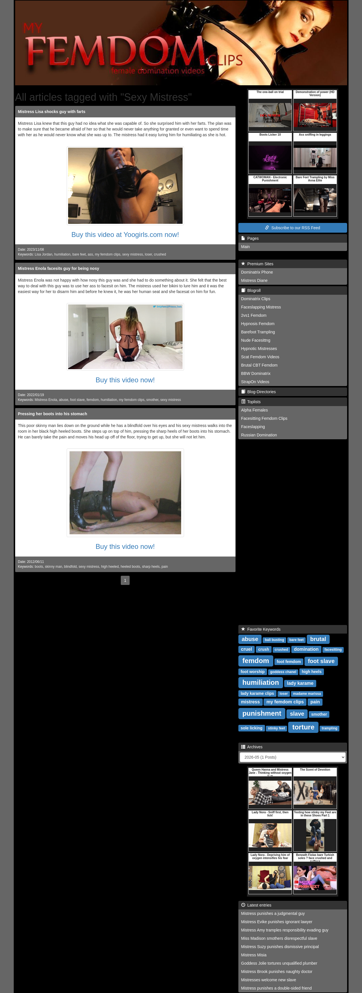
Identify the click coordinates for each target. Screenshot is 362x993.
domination (306, 649)
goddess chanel (283, 672)
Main (245, 246)
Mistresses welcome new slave (268, 980)
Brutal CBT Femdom (259, 365)
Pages (250, 238)
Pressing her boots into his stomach (52, 414)
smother (152, 400)
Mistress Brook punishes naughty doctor (276, 971)
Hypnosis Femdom (258, 323)
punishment (261, 713)
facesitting (333, 650)
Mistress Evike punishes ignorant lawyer (276, 921)
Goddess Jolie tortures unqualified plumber (279, 963)
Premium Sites (257, 264)
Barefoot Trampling (258, 332)
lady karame (300, 683)
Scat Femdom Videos (260, 357)
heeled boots (130, 567)
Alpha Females (254, 410)
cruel (246, 649)
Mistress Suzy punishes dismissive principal (280, 946)
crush (263, 649)
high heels (312, 671)
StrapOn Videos (255, 381)
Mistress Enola (46, 400)
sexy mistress (132, 254)
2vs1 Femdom (254, 315)
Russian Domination (259, 435)
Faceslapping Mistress (261, 307)
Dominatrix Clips (255, 298)
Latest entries (256, 905)
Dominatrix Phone (257, 272)
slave (297, 714)
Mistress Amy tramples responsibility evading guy (285, 930)
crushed (160, 254)
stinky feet (276, 728)
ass (90, 254)
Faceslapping (253, 426)
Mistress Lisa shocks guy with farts (52, 111)
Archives (252, 747)
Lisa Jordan (43, 254)
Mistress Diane (254, 280)
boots (39, 567)
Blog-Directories (258, 391)
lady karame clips (257, 693)
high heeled (110, 567)
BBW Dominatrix (256, 373)
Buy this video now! (125, 380)
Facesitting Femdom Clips (264, 418)
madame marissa (307, 694)
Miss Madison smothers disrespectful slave (279, 938)
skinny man (53, 567)
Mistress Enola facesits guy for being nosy (58, 268)
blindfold (70, 567)
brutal (318, 639)
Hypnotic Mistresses (259, 348)
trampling (329, 728)
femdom (92, 400)
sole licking (251, 728)
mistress (250, 701)
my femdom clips (107, 254)
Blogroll (251, 290)
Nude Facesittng (255, 340)
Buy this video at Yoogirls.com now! (125, 234)
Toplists (251, 401)
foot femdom (289, 661)
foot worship (253, 671)
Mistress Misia (254, 955)
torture (303, 727)
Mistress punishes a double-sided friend (276, 988)
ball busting (274, 640)
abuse (63, 400)
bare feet (79, 254)
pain (164, 567)
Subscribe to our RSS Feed (292, 227)
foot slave (77, 400)
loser (148, 254)
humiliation (62, 254)
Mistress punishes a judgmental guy (273, 913)
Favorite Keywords (261, 629)
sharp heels (150, 567)
